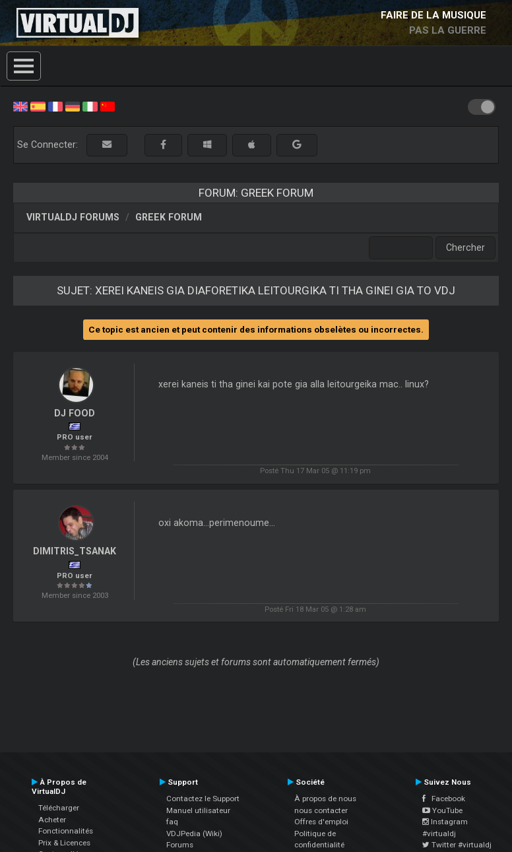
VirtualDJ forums (72, 217)
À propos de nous (325, 798)
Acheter (52, 819)
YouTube (442, 810)
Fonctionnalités (65, 831)
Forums (179, 844)
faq (172, 821)
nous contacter (321, 810)
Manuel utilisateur (198, 810)
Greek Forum (168, 217)
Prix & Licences (64, 842)
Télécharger (58, 807)
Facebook (443, 798)
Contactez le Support (203, 798)
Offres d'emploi (321, 821)
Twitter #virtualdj (457, 844)
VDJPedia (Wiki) (194, 833)
